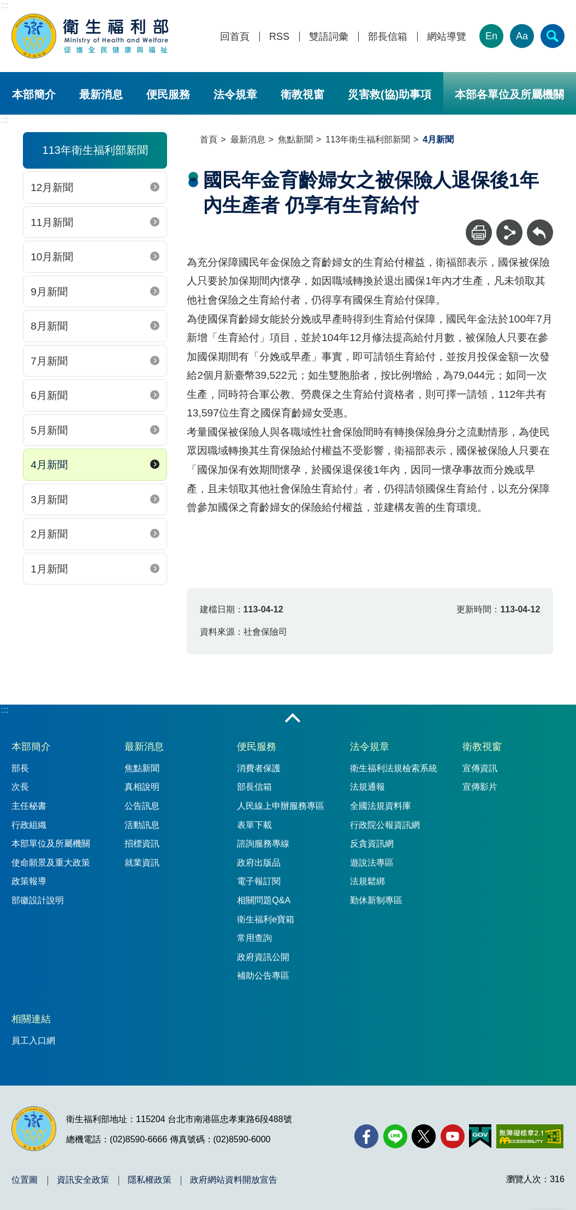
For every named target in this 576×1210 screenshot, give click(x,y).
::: (4, 5)
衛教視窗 (302, 94)
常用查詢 (254, 938)
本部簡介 (34, 94)
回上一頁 (540, 224)
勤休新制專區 (376, 900)
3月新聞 (49, 499)
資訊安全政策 (83, 1180)
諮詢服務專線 (263, 843)
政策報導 (28, 881)
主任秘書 (28, 805)
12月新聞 (52, 187)
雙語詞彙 (328, 37)
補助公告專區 (263, 975)
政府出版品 (259, 862)
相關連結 (31, 1019)
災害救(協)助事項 (389, 94)
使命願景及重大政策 (50, 862)
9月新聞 (49, 291)
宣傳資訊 (479, 768)
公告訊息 (141, 805)
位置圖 (24, 1180)
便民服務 (168, 94)
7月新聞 (49, 361)
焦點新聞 (295, 139)
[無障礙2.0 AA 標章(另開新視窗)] (529, 1136)
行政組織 (28, 825)
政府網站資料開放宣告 (233, 1180)
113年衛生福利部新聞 (367, 139)
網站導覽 (446, 37)
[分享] (509, 232)
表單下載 (254, 825)
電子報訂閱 (259, 881)
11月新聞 (52, 222)
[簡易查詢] (553, 36)
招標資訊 (141, 843)
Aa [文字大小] (522, 36)
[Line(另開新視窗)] (395, 1136)
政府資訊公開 (263, 957)
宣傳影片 (479, 786)
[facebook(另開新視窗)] (366, 1136)
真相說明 (141, 786)
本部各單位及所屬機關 (509, 94)
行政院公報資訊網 (385, 825)
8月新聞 (49, 326)
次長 (20, 786)
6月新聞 (49, 395)
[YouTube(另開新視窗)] (453, 1136)
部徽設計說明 (37, 900)
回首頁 (235, 37)
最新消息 (101, 94)
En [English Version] (491, 36)
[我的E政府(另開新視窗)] (480, 1136)
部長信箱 (387, 37)
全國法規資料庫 (380, 805)
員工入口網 (33, 1040)
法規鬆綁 (367, 881)
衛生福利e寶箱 (265, 919)
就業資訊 (141, 862)
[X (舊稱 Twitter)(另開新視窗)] (424, 1136)
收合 (292, 719)
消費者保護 (259, 768)
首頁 (208, 139)
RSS (279, 37)
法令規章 (235, 94)
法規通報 (367, 786)
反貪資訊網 (372, 843)
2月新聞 (49, 534)
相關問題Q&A (263, 900)
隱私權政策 (149, 1180)
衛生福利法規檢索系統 (393, 768)
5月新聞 (49, 430)
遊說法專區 (372, 862)
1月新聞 (49, 569)
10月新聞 (52, 257)
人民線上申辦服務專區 (280, 805)
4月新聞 (49, 464)
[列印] (479, 232)
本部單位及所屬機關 (50, 843)
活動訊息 (141, 825)
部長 (20, 768)
